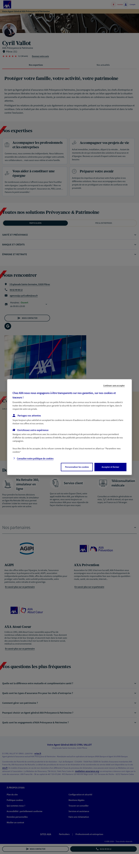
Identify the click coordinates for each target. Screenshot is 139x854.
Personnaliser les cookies (77, 467)
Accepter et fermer (110, 467)
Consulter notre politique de (35, 458)
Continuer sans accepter (114, 385)
